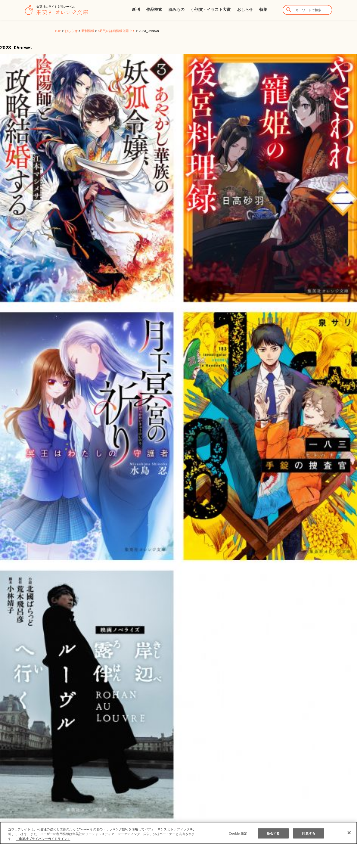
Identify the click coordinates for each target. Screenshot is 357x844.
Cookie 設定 (238, 838)
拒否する (273, 838)
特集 (263, 9)
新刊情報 (87, 31)
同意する (308, 838)
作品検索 (154, 9)
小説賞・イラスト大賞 (211, 9)
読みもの (176, 9)
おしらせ (245, 9)
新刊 (136, 9)
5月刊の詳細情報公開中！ (116, 31)
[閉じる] (349, 837)
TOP (58, 31)
